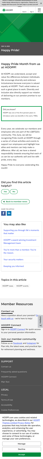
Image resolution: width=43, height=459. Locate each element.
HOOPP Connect (17, 329)
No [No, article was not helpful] (13, 191)
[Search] (24, 9)
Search (24, 12)
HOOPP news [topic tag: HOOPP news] (7, 286)
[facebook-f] (3, 213)
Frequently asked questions (14, 372)
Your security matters (13, 259)
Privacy (4, 395)
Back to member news (15, 201)
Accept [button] (21, 454)
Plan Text (5, 382)
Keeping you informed (14, 266)
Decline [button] (21, 449)
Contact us (6, 367)
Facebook (17, 343)
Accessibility (6, 405)
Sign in (32, 12)
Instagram (31, 343)
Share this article (7, 209)
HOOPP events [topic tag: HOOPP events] (22, 286)
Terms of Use (7, 400)
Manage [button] (21, 444)
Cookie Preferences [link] (10, 410)
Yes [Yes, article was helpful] (5, 191)
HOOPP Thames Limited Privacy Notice (21, 421)
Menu (39, 12)
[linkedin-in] (9, 213)
